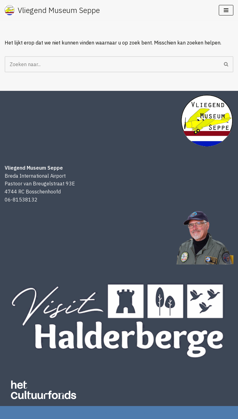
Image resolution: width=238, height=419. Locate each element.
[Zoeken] (112, 64)
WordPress (153, 412)
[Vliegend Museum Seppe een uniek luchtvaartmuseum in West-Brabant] (52, 10)
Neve (78, 412)
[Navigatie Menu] (226, 10)
